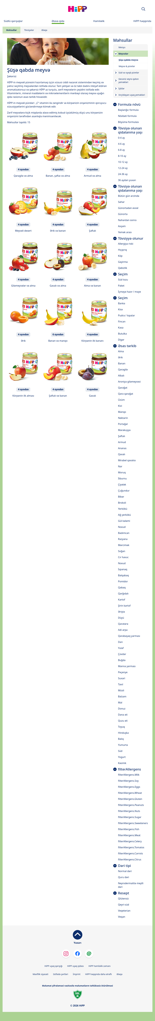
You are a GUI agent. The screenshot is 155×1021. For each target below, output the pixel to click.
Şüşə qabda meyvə (128, 59)
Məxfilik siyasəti (40, 974)
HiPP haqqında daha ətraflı (98, 974)
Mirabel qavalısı (127, 460)
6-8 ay (121, 150)
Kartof (121, 599)
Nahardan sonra (127, 220)
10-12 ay (123, 162)
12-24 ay (123, 168)
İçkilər (122, 88)
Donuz (121, 708)
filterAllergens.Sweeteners (133, 823)
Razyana (122, 539)
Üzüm (121, 399)
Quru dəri (123, 877)
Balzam (122, 696)
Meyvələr (123, 53)
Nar (120, 466)
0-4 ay (121, 137)
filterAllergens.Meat (129, 835)
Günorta (122, 214)
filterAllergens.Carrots (130, 853)
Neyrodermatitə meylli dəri (130, 885)
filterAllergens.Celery (130, 841)
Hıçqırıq (122, 249)
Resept (123, 893)
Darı (120, 642)
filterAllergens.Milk (128, 774)
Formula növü (129, 104)
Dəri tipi (124, 866)
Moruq (122, 472)
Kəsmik (122, 763)
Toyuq (121, 726)
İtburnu (122, 478)
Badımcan (123, 533)
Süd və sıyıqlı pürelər (129, 72)
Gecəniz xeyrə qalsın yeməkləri (129, 81)
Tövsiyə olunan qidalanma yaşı (130, 130)
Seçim (123, 274)
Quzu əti (123, 720)
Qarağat (122, 387)
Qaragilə (123, 369)
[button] (143, 9)
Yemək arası (125, 232)
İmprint (77, 974)
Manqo (122, 412)
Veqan (121, 916)
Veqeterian (124, 910)
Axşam (122, 226)
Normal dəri (125, 871)
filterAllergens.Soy (128, 780)
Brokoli (122, 502)
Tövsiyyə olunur (130, 238)
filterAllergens (129, 769)
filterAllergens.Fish (128, 829)
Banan (121, 363)
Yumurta (123, 745)
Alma (121, 351)
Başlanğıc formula (128, 110)
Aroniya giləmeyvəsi (129, 381)
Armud (122, 442)
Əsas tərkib (127, 346)
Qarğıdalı (123, 593)
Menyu (122, 47)
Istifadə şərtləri (60, 974)
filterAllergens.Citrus (129, 859)
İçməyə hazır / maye (129, 291)
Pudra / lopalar (126, 315)
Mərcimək (123, 545)
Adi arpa (123, 630)
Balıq (121, 739)
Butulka (122, 333)
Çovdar (122, 654)
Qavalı (121, 454)
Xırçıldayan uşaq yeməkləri (132, 94)
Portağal (123, 424)
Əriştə (121, 611)
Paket (121, 285)
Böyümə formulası (128, 122)
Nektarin (123, 418)
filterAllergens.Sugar (129, 817)
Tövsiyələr (29, 30)
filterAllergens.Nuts (129, 811)
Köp (120, 255)
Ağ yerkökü (124, 514)
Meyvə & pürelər (127, 66)
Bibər (121, 496)
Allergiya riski (125, 243)
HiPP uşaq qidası (75, 966)
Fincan (121, 321)
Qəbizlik (122, 268)
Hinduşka (123, 732)
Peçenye (122, 672)
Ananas (122, 448)
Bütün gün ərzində (128, 196)
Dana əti (123, 714)
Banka (121, 303)
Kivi (120, 405)
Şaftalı (121, 436)
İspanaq (122, 569)
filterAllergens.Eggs (129, 786)
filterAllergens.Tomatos (131, 847)
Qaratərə (123, 623)
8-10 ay (122, 156)
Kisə (120, 309)
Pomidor (123, 581)
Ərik (120, 357)
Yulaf (121, 648)
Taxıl (120, 684)
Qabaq (122, 587)
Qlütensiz (123, 898)
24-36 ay (123, 174)
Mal (120, 702)
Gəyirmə (123, 262)
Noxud (122, 527)
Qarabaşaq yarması (129, 636)
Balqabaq (123, 575)
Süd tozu (123, 279)
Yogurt (122, 757)
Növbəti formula (127, 116)
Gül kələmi (124, 521)
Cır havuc (123, 557)
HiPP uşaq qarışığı (53, 966)
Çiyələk (122, 484)
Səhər (121, 202)
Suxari (121, 678)
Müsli (121, 690)
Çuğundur (124, 490)
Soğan (121, 551)
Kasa (121, 327)
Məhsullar (11, 30)
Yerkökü (122, 508)
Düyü (121, 617)
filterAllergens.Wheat (130, 793)
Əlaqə (44, 30)
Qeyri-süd (123, 904)
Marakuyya (124, 430)
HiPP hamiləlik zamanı (99, 966)
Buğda (121, 660)
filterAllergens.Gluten (130, 799)
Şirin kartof (124, 605)
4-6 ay (121, 143)
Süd (120, 751)
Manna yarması (127, 666)
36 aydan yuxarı (127, 180)
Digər (121, 339)
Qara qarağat (125, 393)
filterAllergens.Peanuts (131, 805)
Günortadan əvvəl (128, 208)
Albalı (121, 375)
